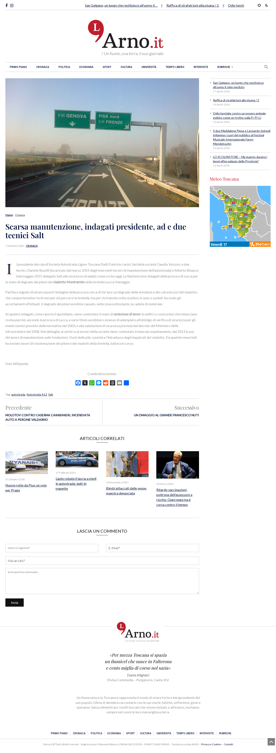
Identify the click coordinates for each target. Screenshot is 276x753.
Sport (107, 67)
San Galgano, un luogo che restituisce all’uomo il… (121, 5)
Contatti (228, 744)
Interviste (201, 67)
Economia (86, 67)
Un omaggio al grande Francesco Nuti (166, 415)
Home (9, 215)
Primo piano (18, 67)
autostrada (18, 394)
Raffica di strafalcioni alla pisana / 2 (192, 5)
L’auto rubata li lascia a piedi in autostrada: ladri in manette (76, 483)
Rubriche (223, 67)
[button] (266, 67)
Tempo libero (175, 67)
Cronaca (42, 67)
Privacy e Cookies (211, 744)
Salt (50, 394)
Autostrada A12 (37, 394)
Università (148, 67)
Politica (64, 67)
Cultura (126, 67)
